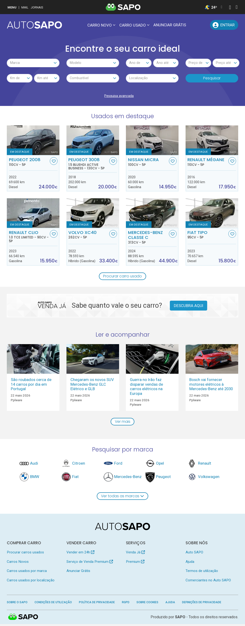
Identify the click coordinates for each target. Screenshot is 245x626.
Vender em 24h (80, 554)
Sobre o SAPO (17, 604)
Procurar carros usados (25, 554)
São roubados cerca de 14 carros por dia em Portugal (31, 386)
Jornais (37, 7)
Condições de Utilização (53, 604)
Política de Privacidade (97, 604)
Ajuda (190, 563)
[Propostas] (204, 25)
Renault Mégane (207, 162)
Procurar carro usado (122, 277)
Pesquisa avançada (119, 97)
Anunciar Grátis (169, 25)
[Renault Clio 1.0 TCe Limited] (33, 214)
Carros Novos (18, 563)
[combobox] (33, 63)
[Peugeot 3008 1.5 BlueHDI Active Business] (92, 141)
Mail (24, 7)
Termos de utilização (202, 573)
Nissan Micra (148, 162)
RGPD (125, 604)
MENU (12, 7)
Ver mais (122, 423)
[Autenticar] (230, 8)
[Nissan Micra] (152, 141)
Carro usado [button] (132, 25)
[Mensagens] (193, 25)
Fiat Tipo (207, 235)
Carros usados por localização (30, 582)
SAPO (180, 619)
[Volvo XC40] (92, 214)
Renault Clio (29, 237)
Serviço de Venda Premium (89, 563)
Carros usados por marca (27, 573)
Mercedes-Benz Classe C (148, 238)
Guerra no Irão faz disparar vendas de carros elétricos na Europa (146, 388)
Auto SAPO (194, 554)
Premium (135, 563)
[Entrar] (224, 25)
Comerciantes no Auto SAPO (208, 582)
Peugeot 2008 (29, 162)
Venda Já (135, 554)
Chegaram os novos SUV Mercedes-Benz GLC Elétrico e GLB (92, 386)
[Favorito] (54, 162)
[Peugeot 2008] (33, 141)
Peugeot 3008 (88, 164)
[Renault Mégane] (212, 141)
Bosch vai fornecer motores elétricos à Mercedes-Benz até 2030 (211, 386)
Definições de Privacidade (201, 604)
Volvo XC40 (88, 235)
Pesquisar (211, 79)
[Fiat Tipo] (212, 214)
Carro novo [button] (99, 25)
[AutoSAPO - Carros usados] (34, 25)
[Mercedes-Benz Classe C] (152, 214)
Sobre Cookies (147, 604)
